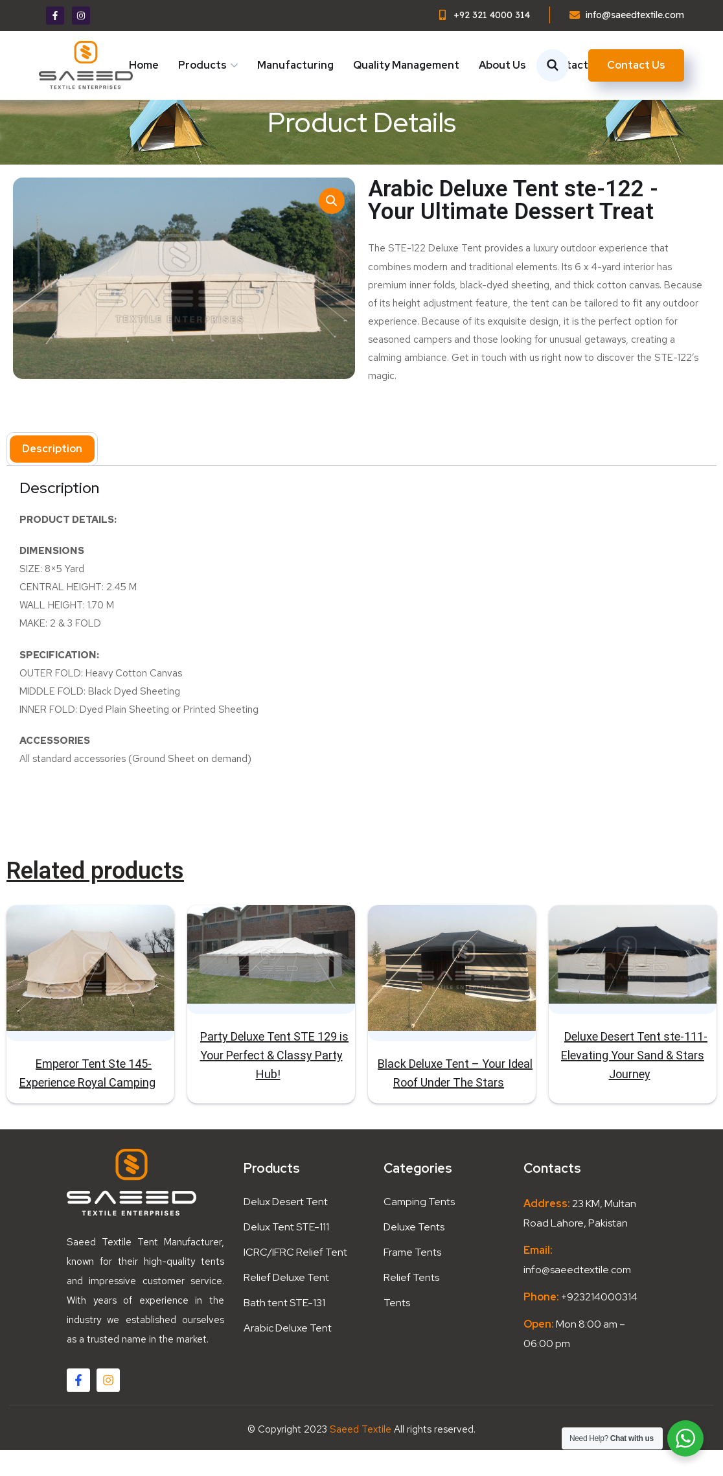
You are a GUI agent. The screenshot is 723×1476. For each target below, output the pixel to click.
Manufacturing (295, 65)
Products (202, 65)
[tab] (52, 475)
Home (144, 65)
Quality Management (406, 65)
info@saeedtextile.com (577, 1295)
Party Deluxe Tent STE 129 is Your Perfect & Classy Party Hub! (274, 1081)
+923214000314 (598, 1323)
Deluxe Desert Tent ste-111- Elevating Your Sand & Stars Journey (634, 1081)
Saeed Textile (360, 1455)
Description (52, 475)
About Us (502, 65)
